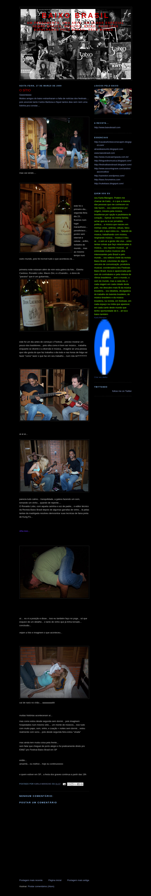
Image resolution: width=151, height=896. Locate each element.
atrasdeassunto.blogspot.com (108, 149)
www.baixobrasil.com (104, 153)
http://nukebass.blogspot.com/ (109, 183)
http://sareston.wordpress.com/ (109, 175)
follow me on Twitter (122, 391)
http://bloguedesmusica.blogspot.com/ (112, 160)
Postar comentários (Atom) (41, 886)
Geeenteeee (25, 95)
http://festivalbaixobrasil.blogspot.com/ (113, 164)
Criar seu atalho (101, 377)
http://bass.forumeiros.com (107, 179)
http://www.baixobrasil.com (107, 127)
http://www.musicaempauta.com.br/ (111, 157)
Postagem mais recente (31, 880)
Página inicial (54, 880)
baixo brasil (76, 15)
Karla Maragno (100, 318)
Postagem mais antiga (78, 880)
